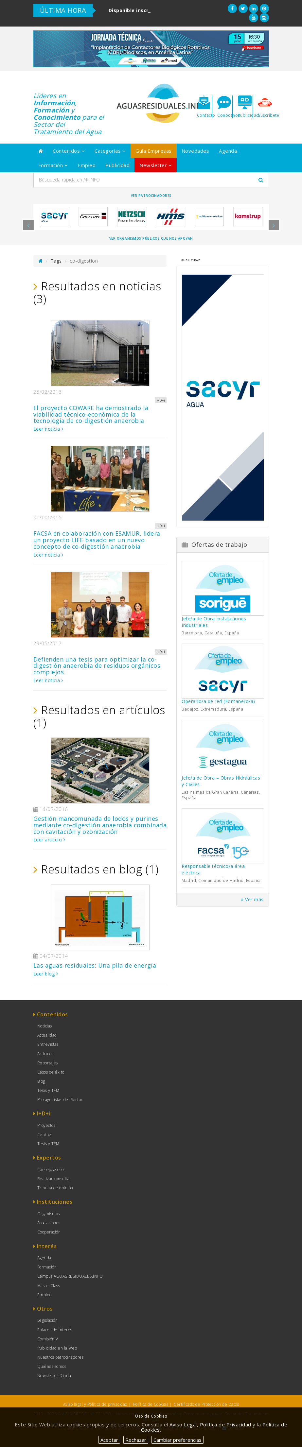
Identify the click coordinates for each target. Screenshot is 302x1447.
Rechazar (135, 1440)
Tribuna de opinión (55, 1188)
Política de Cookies (151, 1404)
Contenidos (69, 150)
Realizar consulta (53, 1178)
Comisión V (47, 1339)
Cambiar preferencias (177, 1440)
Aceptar (109, 1440)
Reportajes (47, 1063)
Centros (44, 1134)
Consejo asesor (51, 1169)
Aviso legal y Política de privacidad (95, 1404)
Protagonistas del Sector (60, 1099)
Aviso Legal (183, 1424)
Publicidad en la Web (57, 1348)
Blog (41, 1081)
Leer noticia (48, 429)
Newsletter (155, 165)
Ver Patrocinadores (151, 195)
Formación (53, 165)
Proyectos (46, 1125)
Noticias (44, 1026)
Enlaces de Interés (54, 1330)
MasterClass (48, 1285)
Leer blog (45, 974)
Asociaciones (49, 1223)
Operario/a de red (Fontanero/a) (218, 701)
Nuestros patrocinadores (60, 1357)
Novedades (195, 150)
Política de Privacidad (225, 1424)
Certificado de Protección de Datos (206, 1404)
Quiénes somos (51, 1366)
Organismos (48, 1213)
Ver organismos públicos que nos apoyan (151, 238)
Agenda (228, 150)
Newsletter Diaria (54, 1375)
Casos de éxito (50, 1072)
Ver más (252, 899)
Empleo (87, 165)
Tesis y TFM (48, 1090)
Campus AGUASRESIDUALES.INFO (70, 1276)
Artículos (45, 1054)
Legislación (47, 1320)
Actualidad (47, 1035)
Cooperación (49, 1232)
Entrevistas (48, 1044)
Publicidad (117, 165)
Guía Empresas (153, 150)
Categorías (110, 150)
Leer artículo (49, 839)
